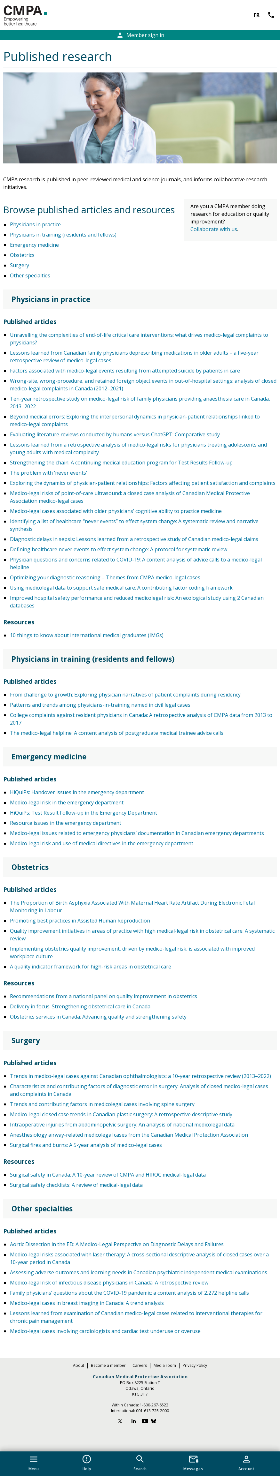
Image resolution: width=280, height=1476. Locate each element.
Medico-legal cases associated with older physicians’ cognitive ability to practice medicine (116, 511)
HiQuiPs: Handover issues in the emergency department (77, 792)
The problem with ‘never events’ (48, 472)
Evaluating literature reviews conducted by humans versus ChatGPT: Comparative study (115, 434)
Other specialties (30, 275)
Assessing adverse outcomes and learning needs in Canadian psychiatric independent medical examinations (138, 1272)
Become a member (108, 1365)
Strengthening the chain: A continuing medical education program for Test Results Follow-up (121, 462)
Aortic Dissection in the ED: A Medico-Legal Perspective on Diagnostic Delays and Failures (117, 1244)
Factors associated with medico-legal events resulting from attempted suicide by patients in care (125, 370)
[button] (33, 1461)
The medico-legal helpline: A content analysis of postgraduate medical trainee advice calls (116, 732)
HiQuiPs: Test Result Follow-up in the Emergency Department (83, 812)
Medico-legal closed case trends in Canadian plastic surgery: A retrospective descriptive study (121, 1114)
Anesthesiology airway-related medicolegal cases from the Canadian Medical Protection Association (129, 1134)
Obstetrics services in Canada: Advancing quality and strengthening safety (98, 1016)
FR (257, 15)
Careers (139, 1365)
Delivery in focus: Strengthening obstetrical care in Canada (80, 1006)
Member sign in (140, 35)
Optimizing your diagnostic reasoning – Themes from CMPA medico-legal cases (105, 577)
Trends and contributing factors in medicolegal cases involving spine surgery (102, 1104)
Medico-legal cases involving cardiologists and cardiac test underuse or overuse (105, 1331)
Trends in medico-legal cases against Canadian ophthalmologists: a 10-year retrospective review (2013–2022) (140, 1076)
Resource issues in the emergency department (65, 822)
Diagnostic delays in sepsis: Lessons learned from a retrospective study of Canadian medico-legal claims (134, 539)
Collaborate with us (213, 229)
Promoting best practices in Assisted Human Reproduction (80, 920)
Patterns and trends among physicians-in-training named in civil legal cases (100, 704)
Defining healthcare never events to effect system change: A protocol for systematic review (118, 549)
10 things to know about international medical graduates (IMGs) (87, 635)
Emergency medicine (34, 244)
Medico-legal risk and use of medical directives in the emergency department (101, 843)
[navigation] (140, 1463)
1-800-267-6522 (154, 1405)
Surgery (19, 265)
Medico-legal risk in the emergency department (67, 802)
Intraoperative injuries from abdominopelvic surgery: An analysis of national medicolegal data (122, 1124)
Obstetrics (22, 255)
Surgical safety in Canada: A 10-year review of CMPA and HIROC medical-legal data (108, 1174)
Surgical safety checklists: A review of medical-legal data (76, 1184)
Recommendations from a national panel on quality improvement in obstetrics (103, 996)
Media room (165, 1365)
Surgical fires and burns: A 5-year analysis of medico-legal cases (86, 1144)
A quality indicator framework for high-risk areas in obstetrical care (90, 966)
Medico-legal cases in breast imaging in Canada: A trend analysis (87, 1303)
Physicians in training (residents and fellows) (63, 234)
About (78, 1365)
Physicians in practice (35, 224)
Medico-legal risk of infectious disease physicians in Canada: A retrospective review (109, 1282)
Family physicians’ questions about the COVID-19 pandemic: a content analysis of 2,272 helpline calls (129, 1292)
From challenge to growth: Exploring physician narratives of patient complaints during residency (125, 694)
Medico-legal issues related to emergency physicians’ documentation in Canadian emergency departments (137, 833)
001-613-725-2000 (152, 1410)
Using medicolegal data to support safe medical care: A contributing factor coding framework (121, 587)
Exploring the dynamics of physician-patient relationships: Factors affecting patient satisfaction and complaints (143, 482)
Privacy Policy (195, 1365)
